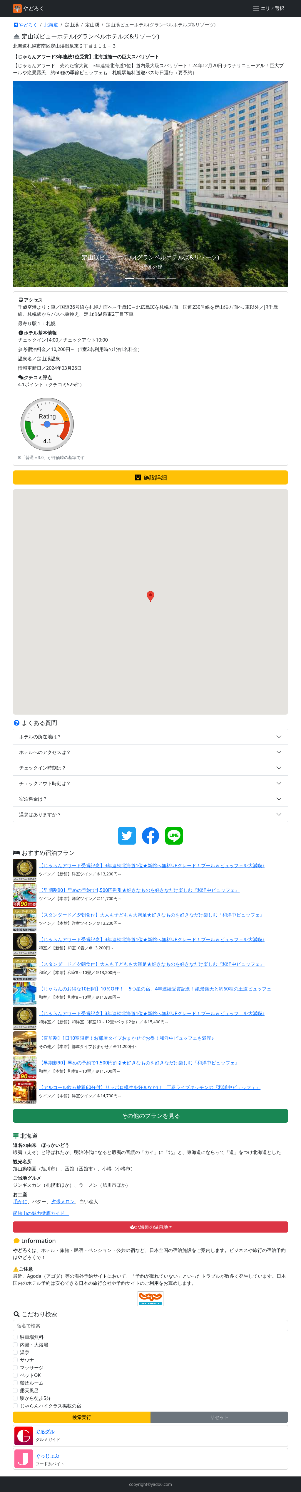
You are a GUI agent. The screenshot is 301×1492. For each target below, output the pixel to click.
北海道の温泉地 (148, 1227)
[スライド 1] (129, 278)
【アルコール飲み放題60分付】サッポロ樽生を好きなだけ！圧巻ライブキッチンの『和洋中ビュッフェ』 (150, 1087)
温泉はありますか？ (40, 814)
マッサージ (32, 1367)
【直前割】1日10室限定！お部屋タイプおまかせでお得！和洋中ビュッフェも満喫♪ (126, 1038)
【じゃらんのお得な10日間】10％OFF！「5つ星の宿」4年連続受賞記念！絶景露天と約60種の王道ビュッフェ (155, 988)
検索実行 (81, 1417)
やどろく (25, 24)
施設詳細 (150, 477)
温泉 (24, 1352)
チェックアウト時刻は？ (45, 783)
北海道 (51, 24)
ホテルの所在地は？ (40, 736)
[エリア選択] (268, 8)
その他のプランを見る (150, 1116)
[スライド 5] (171, 278)
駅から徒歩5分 (35, 1398)
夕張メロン (63, 1201)
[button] (150, 596)
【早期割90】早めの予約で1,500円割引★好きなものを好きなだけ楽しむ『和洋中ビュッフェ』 (139, 890)
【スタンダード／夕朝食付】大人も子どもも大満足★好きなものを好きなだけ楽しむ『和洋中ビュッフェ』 (152, 915)
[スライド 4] (161, 278)
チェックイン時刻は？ (42, 767)
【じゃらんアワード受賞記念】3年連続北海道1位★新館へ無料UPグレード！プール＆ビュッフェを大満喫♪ (152, 865)
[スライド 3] (150, 278)
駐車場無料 (32, 1337)
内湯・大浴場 (34, 1344)
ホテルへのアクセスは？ (45, 752)
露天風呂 (29, 1390)
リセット (219, 1417)
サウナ (27, 1360)
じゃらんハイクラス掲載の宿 (50, 1405)
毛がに (20, 1201)
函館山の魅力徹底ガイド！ (41, 1213)
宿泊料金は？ (33, 799)
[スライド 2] (140, 278)
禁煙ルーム (32, 1383)
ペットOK (30, 1375)
